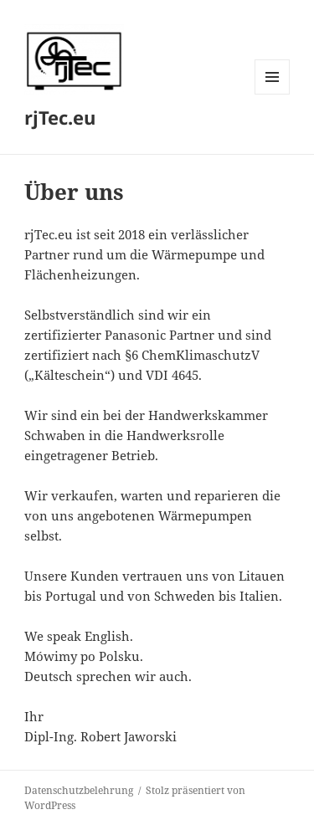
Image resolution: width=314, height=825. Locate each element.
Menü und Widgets (272, 94)
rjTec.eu (59, 117)
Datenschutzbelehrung (78, 790)
